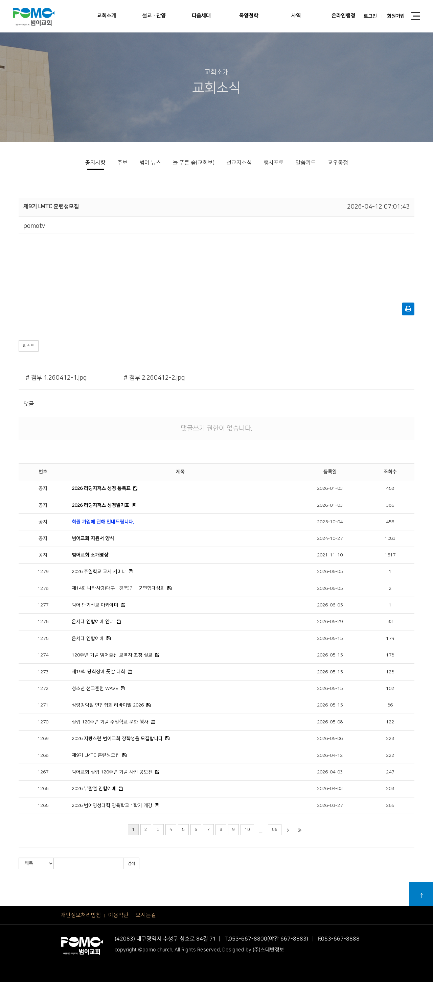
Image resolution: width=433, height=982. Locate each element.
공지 (43, 488)
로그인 (370, 16)
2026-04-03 (330, 772)
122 (390, 722)
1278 (43, 588)
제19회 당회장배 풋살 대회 (98, 671)
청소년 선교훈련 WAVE (95, 688)
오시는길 (146, 915)
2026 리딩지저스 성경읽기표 (100, 505)
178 (390, 655)
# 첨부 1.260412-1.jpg (56, 378)
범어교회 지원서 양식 (93, 538)
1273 (43, 672)
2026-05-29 (330, 621)
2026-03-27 (330, 805)
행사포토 (274, 163)
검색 (131, 863)
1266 (43, 788)
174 (390, 638)
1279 (43, 571)
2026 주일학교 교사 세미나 (99, 571)
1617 (390, 555)
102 (390, 688)
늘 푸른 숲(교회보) (193, 163)
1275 (43, 638)
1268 (43, 755)
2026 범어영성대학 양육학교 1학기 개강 (112, 805)
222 (390, 755)
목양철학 (248, 16)
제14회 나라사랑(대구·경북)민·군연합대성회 (118, 588)
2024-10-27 (330, 538)
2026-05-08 (330, 722)
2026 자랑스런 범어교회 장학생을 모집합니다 (117, 738)
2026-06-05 (330, 571)
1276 (43, 621)
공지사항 (95, 163)
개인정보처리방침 (81, 915)
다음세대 (201, 16)
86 (390, 705)
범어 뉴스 (150, 163)
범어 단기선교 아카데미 (95, 605)
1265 (43, 805)
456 (390, 522)
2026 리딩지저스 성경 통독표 (101, 488)
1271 (43, 705)
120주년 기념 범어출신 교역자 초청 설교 (112, 655)
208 (390, 788)
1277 (43, 605)
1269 (43, 738)
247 (390, 772)
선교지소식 (239, 163)
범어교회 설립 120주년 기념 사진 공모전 (112, 772)
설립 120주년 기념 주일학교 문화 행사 (110, 722)
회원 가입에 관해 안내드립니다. (103, 522)
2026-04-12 (330, 755)
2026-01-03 (330, 488)
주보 (122, 163)
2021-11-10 (330, 555)
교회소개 (106, 16)
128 (390, 672)
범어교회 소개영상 (90, 555)
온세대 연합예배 (88, 638)
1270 (43, 722)
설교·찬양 (154, 16)
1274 (43, 655)
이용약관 (118, 915)
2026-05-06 (330, 738)
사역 (296, 16)
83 (390, 621)
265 (390, 805)
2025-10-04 (330, 522)
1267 (43, 772)
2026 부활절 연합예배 (94, 788)
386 (390, 505)
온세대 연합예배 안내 (93, 621)
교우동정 (338, 163)
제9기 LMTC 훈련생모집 (96, 755)
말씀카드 (306, 163)
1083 (390, 538)
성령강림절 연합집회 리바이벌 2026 (108, 705)
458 (390, 488)
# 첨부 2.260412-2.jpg (154, 378)
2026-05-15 (330, 638)
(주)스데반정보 (268, 949)
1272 (43, 688)
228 (390, 738)
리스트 (28, 346)
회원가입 (396, 16)
